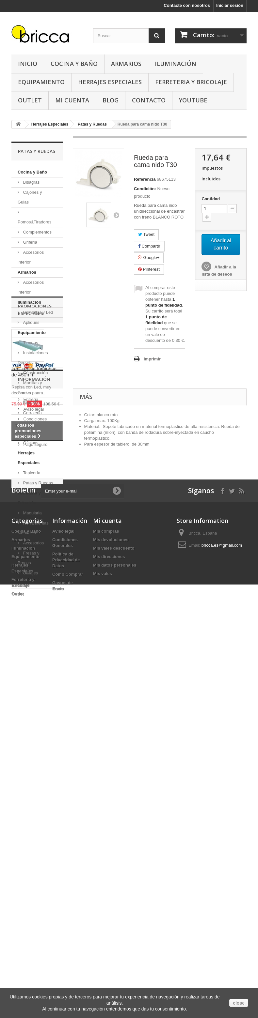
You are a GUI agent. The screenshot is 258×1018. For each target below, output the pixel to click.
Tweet (146, 234)
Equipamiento (41, 82)
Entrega (30, 786)
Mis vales (102, 956)
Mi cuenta (107, 903)
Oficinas (30, 442)
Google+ (148, 257)
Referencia (144, 179)
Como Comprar (67, 957)
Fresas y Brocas (28, 558)
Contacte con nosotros (187, 5)
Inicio (27, 64)
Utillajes (30, 572)
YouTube (193, 100)
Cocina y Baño (74, 64)
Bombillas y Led (37, 312)
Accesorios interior (31, 257)
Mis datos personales (114, 948)
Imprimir (152, 359)
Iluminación (175, 64)
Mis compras (106, 914)
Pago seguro (34, 831)
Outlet (30, 100)
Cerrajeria (32, 412)
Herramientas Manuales (33, 528)
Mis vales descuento (113, 931)
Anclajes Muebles (28, 427)
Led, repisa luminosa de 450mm (33, 673)
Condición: (145, 188)
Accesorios (33, 542)
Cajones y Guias (30, 197)
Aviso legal (33, 796)
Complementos (37, 232)
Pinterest (149, 269)
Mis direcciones (109, 939)
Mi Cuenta (72, 100)
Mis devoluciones (110, 922)
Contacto (149, 100)
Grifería (29, 242)
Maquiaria (32, 512)
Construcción (35, 372)
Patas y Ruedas (37, 482)
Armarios (126, 64)
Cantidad (211, 198)
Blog (111, 100)
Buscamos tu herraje (42, 821)
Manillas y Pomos (30, 387)
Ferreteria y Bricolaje (191, 82)
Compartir (149, 246)
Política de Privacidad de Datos (66, 942)
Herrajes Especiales (110, 82)
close (239, 1003)
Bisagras (31, 182)
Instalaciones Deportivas (33, 357)
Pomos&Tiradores (35, 222)
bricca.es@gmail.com (222, 928)
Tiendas (30, 342)
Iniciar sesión (229, 5)
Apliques (30, 322)
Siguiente (116, 215)
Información (34, 769)
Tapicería (31, 472)
